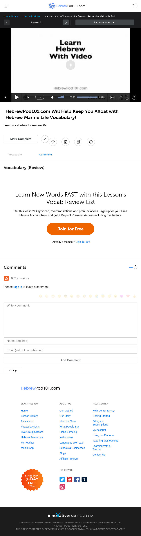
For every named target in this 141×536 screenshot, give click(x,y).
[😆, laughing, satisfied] (78, 296)
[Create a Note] (66, 142)
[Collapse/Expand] (70, 267)
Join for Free (71, 229)
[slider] (60, 97)
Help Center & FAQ (104, 410)
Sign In (17, 286)
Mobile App (27, 447)
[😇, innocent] (103, 296)
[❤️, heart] (128, 296)
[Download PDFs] (78, 142)
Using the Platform (103, 435)
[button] (135, 6)
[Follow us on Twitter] (62, 479)
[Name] (70, 340)
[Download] (127, 97)
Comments (45, 154)
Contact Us (99, 454)
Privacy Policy (62, 526)
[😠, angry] (72, 296)
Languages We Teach (71, 442)
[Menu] (6, 6)
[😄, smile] (40, 296)
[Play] (17, 97)
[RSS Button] (6, 278)
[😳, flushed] (47, 296)
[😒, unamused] (59, 296)
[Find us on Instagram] (62, 487)
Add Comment (70, 360)
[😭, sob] (97, 296)
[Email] (70, 350)
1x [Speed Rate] (40, 97)
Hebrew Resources (32, 437)
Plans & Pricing (68, 431)
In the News (66, 437)
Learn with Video (31, 16)
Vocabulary (15, 154)
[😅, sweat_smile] (84, 296)
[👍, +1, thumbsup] (134, 296)
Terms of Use (79, 526)
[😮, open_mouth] (115, 296)
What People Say (69, 426)
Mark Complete (20, 139)
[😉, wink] (90, 296)
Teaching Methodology (105, 440)
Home (24, 410)
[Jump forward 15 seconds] (29, 97)
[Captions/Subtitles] (112, 97)
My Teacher (27, 442)
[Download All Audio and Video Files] (91, 142)
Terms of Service (108, 529)
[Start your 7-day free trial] (32, 480)
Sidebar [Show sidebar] (104, 22)
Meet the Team (67, 421)
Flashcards (27, 421)
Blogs (62, 453)
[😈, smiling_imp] (122, 296)
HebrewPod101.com (110, 522)
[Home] (67, 8)
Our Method (66, 410)
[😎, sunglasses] (65, 296)
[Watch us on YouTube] (70, 479)
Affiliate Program (68, 458)
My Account (99, 429)
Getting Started (101, 415)
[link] (66, 22)
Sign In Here (83, 241)
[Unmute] (52, 97)
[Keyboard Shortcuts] (134, 97)
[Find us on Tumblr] (84, 479)
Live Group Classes (32, 431)
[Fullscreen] (120, 97)
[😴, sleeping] (109, 296)
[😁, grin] (53, 296)
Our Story (64, 415)
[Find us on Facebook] (77, 479)
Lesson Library (11, 16)
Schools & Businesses (72, 447)
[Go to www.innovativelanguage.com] (70, 514)
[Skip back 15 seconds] (5, 97)
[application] (70, 65)
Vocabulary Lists (30, 426)
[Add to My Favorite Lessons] (53, 142)
